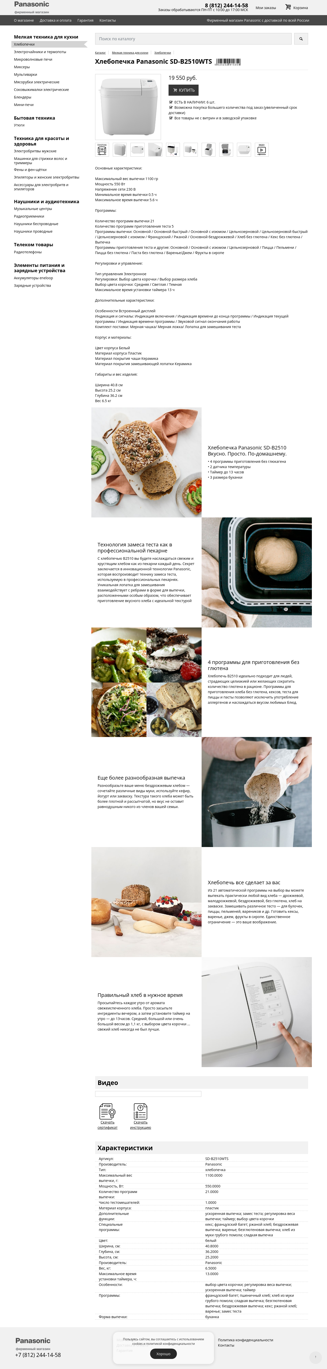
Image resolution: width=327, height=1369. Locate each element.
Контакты (107, 20)
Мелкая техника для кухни (46, 37)
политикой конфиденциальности (170, 1344)
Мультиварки (25, 74)
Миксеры (22, 66)
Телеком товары (33, 244)
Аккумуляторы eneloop (33, 277)
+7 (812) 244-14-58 (38, 1354)
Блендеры (22, 97)
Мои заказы (266, 7)
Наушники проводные (33, 231)
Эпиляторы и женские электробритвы (46, 177)
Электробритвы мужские (35, 151)
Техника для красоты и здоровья (41, 141)
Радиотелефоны (28, 252)
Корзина (296, 7)
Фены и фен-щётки (30, 169)
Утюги (19, 125)
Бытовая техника (34, 118)
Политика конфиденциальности (245, 1340)
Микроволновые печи (33, 59)
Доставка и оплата (56, 20)
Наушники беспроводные (36, 223)
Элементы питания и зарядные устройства (39, 268)
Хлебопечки (24, 44)
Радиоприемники (29, 216)
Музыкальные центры (33, 208)
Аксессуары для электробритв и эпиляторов (41, 186)
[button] (184, 90)
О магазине (24, 20)
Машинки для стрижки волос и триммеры (40, 160)
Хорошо (163, 1353)
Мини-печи (24, 104)
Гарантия (85, 20)
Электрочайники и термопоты (40, 51)
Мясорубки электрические (36, 82)
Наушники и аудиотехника (46, 201)
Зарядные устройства (32, 285)
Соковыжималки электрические (41, 89)
